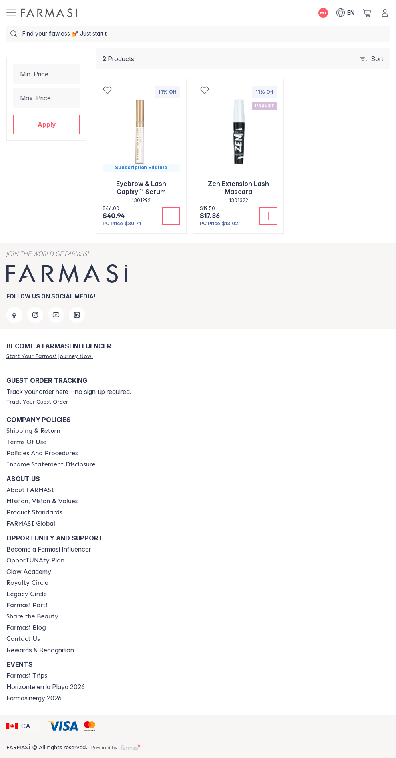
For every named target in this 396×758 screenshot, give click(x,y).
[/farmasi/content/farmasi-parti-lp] (27, 605)
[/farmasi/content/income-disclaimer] (51, 464)
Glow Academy (28, 572)
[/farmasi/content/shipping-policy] (33, 431)
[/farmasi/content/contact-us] (23, 639)
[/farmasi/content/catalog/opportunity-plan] (35, 560)
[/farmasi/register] (49, 356)
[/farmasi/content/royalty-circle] (27, 583)
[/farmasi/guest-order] (37, 401)
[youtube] (56, 315)
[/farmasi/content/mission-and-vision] (42, 501)
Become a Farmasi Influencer (48, 549)
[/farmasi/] (49, 13)
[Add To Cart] (171, 216)
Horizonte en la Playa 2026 (45, 687)
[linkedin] (77, 315)
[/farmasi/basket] (367, 13)
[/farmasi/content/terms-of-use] (26, 442)
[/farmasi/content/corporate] (30, 524)
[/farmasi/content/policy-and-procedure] (42, 453)
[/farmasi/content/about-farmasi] (30, 490)
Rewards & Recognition (40, 650)
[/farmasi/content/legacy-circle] (26, 594)
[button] (46, 124)
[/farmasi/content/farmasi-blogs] (26, 628)
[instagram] (35, 315)
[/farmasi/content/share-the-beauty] (32, 616)
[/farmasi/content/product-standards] (34, 512)
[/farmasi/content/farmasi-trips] (26, 676)
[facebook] (14, 315)
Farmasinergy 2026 (34, 698)
